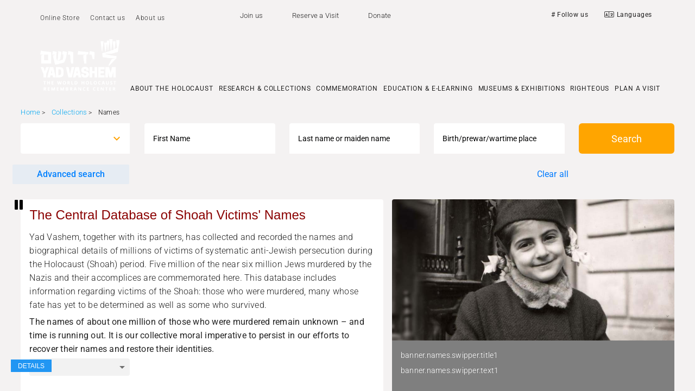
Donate (379, 15)
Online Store (59, 18)
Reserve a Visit (315, 15)
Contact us (107, 18)
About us (150, 18)
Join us (251, 15)
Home (30, 112)
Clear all (553, 174)
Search (626, 138)
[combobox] (65, 138)
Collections (69, 112)
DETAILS (31, 366)
